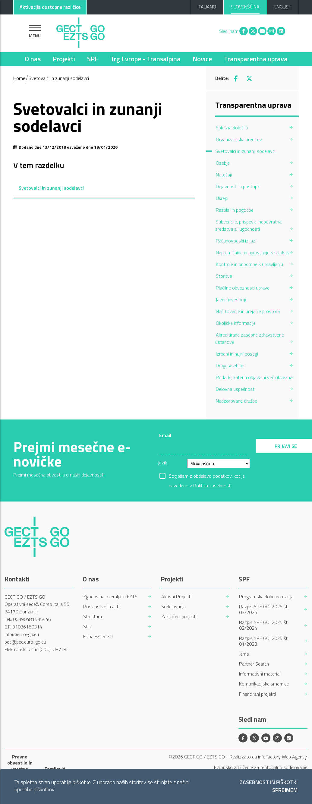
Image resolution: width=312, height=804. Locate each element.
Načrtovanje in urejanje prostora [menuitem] (248, 311)
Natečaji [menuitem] (224, 174)
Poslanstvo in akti (101, 606)
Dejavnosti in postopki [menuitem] (238, 186)
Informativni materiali (260, 673)
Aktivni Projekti (176, 596)
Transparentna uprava (256, 59)
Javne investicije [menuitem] (231, 299)
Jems (244, 653)
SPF (92, 59)
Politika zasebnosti (212, 485)
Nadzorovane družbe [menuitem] (236, 400)
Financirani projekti (257, 694)
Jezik (162, 462)
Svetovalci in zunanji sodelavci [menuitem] (245, 151)
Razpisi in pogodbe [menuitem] (235, 210)
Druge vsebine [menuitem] (230, 365)
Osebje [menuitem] (223, 162)
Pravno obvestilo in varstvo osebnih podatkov (20, 768)
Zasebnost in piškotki (269, 782)
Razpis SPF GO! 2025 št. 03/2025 (263, 609)
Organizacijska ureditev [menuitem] (239, 139)
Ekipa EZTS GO (98, 636)
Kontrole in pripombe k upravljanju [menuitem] (249, 264)
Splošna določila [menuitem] (232, 127)
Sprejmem (285, 790)
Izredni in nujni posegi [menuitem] (237, 353)
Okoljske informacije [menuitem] (236, 323)
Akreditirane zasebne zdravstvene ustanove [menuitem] (249, 338)
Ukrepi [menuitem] (222, 198)
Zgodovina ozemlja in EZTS (110, 596)
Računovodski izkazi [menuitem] (236, 240)
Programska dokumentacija (266, 596)
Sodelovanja (173, 606)
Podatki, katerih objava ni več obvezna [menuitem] (254, 377)
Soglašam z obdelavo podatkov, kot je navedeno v (207, 476)
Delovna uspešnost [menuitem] (235, 389)
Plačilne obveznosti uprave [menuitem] (242, 287)
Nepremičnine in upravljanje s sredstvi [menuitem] (253, 252)
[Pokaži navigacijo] (35, 31)
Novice (202, 59)
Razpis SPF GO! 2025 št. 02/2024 (263, 625)
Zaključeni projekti (179, 616)
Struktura (92, 616)
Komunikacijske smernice (264, 683)
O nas (33, 59)
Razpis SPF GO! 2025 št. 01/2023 (263, 641)
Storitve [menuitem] (224, 276)
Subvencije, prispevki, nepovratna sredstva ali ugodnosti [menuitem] (248, 225)
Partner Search (254, 663)
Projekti (64, 59)
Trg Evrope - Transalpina (145, 59)
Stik (87, 626)
